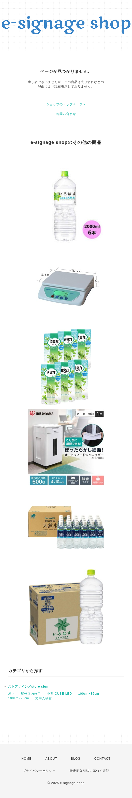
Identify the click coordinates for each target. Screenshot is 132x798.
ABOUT (51, 758)
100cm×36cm (88, 693)
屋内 (11, 693)
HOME (26, 758)
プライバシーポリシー (39, 771)
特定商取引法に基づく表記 (89, 771)
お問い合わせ (66, 114)
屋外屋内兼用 (31, 693)
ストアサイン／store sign (28, 686)
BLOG (75, 758)
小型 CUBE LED (59, 693)
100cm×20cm (18, 698)
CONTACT (102, 758)
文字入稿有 (43, 698)
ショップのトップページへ (66, 104)
